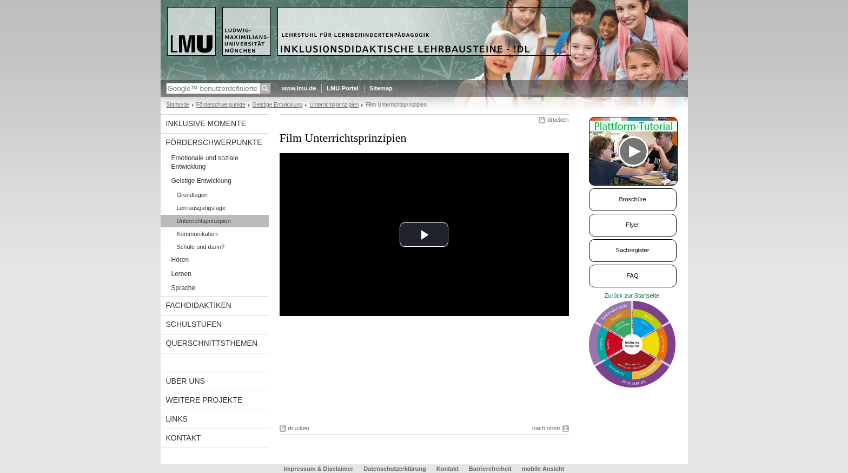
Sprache (183, 288)
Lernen (181, 274)
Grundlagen (192, 195)
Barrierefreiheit (491, 468)
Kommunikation (197, 234)
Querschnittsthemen (212, 343)
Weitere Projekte (204, 400)
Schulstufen (194, 324)
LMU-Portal (343, 88)
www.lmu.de (299, 88)
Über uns (185, 381)
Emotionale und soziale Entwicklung (205, 162)
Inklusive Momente (206, 123)
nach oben (546, 428)
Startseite (178, 105)
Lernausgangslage (201, 208)
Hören (180, 260)
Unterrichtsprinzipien (334, 105)
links (177, 419)
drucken (557, 119)
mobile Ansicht (543, 468)
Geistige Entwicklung (278, 105)
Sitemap (381, 88)
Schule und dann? (201, 247)
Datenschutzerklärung (394, 468)
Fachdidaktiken (198, 305)
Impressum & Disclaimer (318, 468)
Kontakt (183, 437)
